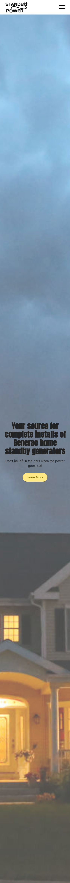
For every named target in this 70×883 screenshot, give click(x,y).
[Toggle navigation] (62, 7)
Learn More (35, 477)
